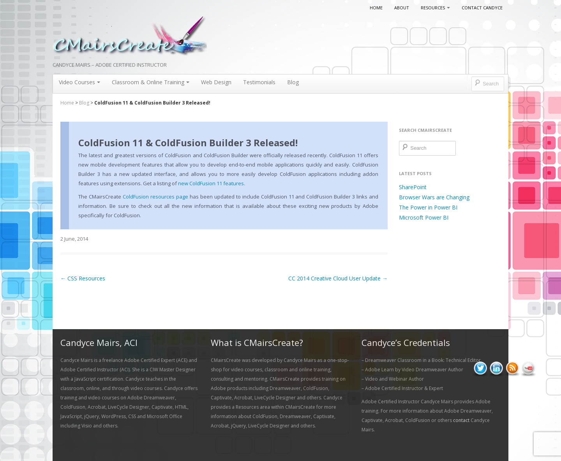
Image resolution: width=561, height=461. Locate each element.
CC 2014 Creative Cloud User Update (338, 278)
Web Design (216, 82)
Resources (435, 8)
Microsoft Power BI (423, 217)
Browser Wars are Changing (434, 197)
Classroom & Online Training (150, 82)
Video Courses (79, 82)
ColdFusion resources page (155, 196)
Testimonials (259, 82)
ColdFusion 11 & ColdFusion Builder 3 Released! (188, 142)
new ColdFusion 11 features (211, 183)
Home (376, 8)
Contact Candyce (482, 8)
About (401, 8)
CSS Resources (82, 278)
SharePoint (413, 187)
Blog (293, 82)
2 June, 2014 (74, 238)
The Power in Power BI (428, 207)
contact (461, 420)
